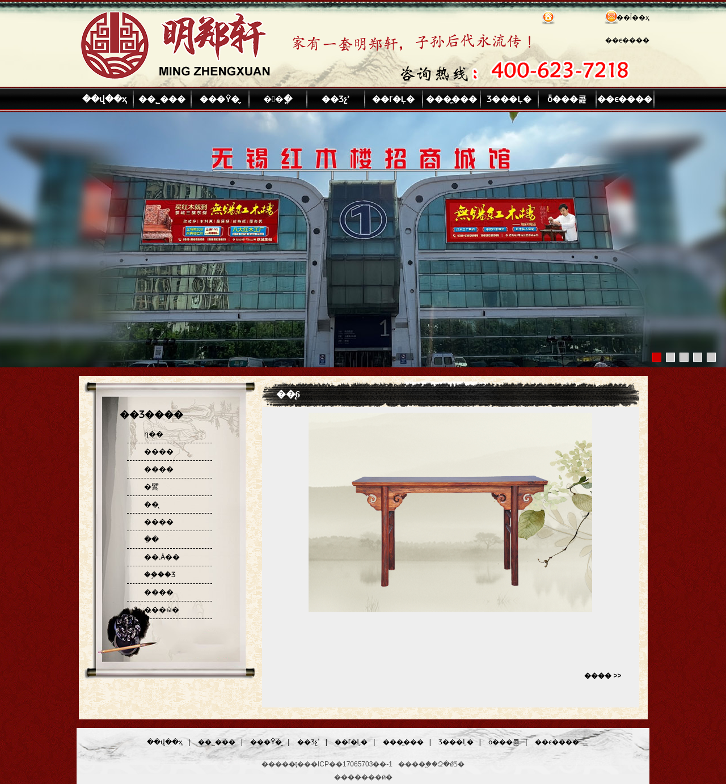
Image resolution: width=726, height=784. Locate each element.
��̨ (151, 504)
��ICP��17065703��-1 (348, 764)
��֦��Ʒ (160, 574)
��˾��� (161, 99)
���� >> (602, 676)
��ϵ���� (627, 40)
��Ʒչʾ (336, 99)
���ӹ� (161, 609)
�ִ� (151, 539)
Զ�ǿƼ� (451, 764)
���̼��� (451, 99)
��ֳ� (277, 99)
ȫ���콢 (566, 99)
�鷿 (151, 486)
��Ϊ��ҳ (633, 18)
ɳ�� (153, 434)
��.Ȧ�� (162, 557)
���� (159, 451)
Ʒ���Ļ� (509, 99)
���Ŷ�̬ (219, 99)
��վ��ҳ (104, 99)
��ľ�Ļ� (393, 99)
